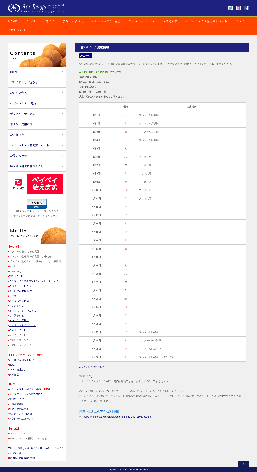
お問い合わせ (17, 30)
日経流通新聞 (16, 404)
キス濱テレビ (16, 315)
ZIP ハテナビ (16, 276)
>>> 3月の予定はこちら (92, 367)
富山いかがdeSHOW (20, 290)
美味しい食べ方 (73, 21)
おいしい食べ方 (20, 92)
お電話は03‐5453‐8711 (22, 458)
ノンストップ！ (17, 305)
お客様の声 (170, 21)
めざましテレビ (17, 330)
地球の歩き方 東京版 (20, 413)
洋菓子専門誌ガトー (20, 408)
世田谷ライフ (16, 399)
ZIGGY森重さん (18, 369)
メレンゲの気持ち (19, 320)
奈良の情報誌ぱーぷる (21, 418)
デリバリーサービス (141, 21)
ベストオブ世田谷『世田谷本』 (26, 389)
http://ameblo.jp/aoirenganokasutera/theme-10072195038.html (117, 416)
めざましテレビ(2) (19, 300)
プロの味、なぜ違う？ (40, 21)
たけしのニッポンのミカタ (24, 310)
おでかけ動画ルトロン (21, 359)
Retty (12, 364)
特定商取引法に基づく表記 (27, 166)
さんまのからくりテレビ (22, 325)
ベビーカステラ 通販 (106, 21)
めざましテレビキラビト (22, 286)
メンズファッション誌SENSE (25, 394)
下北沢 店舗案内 (21, 124)
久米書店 (14, 374)
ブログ (240, 21)
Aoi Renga (124, 470)
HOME (12, 21)
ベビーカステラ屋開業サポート (206, 21)
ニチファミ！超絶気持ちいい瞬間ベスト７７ (33, 281)
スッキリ (14, 295)
